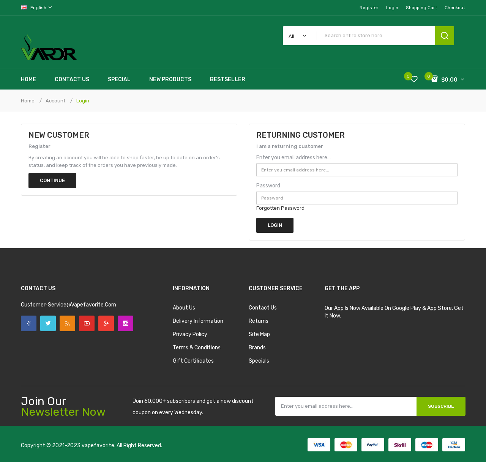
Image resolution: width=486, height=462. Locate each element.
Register (369, 7)
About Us (184, 308)
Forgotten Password (280, 208)
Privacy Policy (190, 334)
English (37, 7)
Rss (67, 323)
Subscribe (441, 406)
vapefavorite (98, 445)
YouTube (87, 323)
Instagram (125, 323)
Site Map (259, 334)
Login (392, 7)
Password (268, 185)
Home (28, 101)
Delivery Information (198, 321)
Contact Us (263, 308)
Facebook (28, 323)
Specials (259, 361)
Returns (258, 321)
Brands (257, 347)
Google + (106, 323)
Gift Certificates (193, 361)
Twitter (48, 323)
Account (55, 101)
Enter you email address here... (293, 157)
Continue (52, 180)
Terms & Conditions (197, 347)
